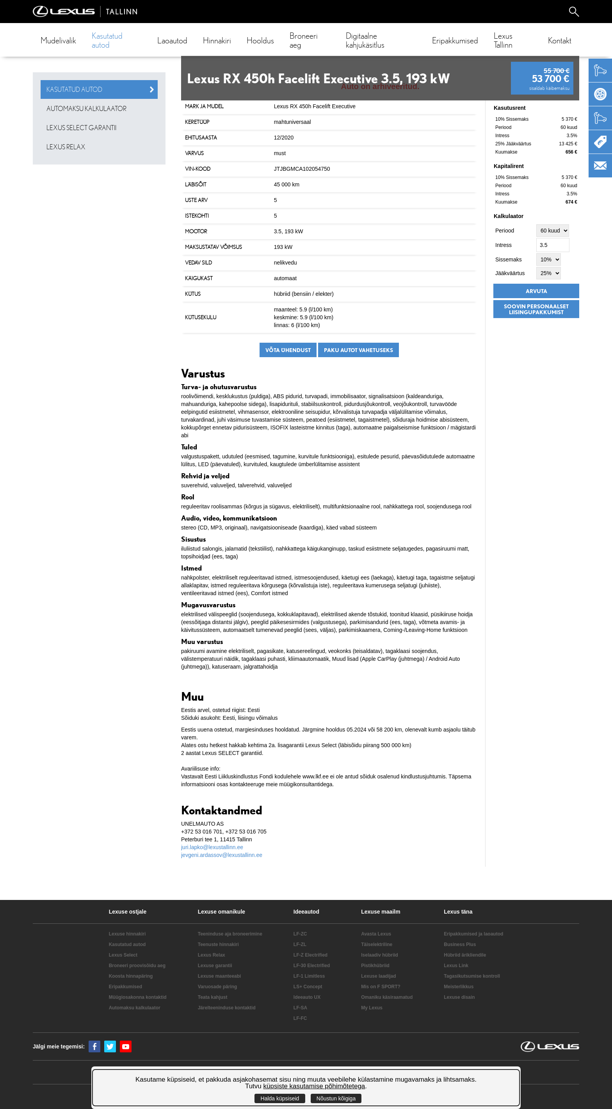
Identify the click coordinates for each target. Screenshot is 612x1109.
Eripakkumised (455, 40)
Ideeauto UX (307, 997)
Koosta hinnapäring (131, 976)
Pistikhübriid (375, 965)
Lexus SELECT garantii (81, 127)
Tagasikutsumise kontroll (472, 976)
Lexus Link (456, 965)
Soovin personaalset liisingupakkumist (536, 309)
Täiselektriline (376, 944)
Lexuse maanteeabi (219, 976)
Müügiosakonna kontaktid (138, 997)
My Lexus (371, 1008)
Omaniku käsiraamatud (387, 997)
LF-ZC (300, 934)
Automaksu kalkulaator (86, 108)
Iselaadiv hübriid (379, 955)
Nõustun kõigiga (336, 1098)
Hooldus (260, 40)
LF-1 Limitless (309, 976)
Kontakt (559, 40)
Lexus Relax (65, 146)
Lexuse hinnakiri (127, 934)
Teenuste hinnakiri (218, 944)
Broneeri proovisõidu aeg (137, 965)
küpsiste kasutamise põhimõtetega (314, 1086)
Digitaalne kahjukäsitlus (365, 40)
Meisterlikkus (458, 986)
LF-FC (300, 1018)
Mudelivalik (58, 40)
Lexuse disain (459, 997)
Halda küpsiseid (280, 1098)
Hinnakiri (217, 40)
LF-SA (300, 1008)
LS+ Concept (308, 986)
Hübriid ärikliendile (465, 955)
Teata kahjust (213, 997)
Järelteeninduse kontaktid (227, 1008)
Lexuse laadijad (378, 976)
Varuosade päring (217, 986)
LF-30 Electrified (312, 965)
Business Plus (460, 944)
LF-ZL (300, 944)
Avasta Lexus (376, 934)
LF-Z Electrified (310, 955)
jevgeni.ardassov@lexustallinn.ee (221, 855)
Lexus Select (123, 955)
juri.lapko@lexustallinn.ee (212, 847)
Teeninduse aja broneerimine (230, 934)
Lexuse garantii (215, 965)
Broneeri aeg (304, 40)
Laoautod (172, 40)
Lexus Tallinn (503, 40)
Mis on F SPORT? (380, 986)
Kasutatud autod (107, 40)
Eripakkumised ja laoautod (473, 934)
